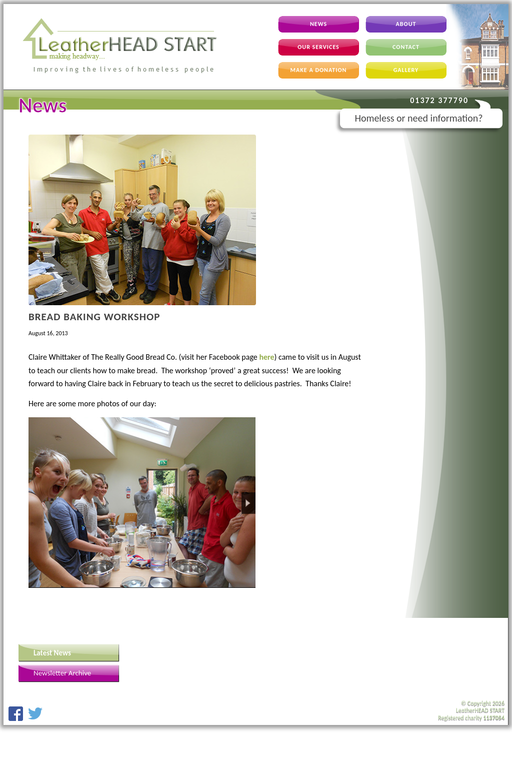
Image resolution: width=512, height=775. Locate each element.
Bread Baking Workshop (94, 316)
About (406, 24)
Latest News (52, 652)
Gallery (406, 70)
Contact (406, 47)
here (266, 357)
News (318, 24)
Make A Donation (318, 70)
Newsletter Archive (62, 672)
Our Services (319, 47)
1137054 (493, 717)
